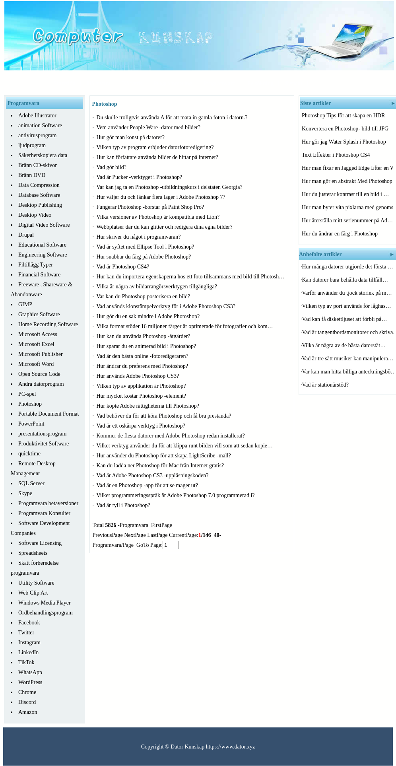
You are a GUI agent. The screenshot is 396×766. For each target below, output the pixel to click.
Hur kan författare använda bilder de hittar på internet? (158, 157)
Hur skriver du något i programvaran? (139, 237)
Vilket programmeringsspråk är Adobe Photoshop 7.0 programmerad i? (176, 495)
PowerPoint (31, 424)
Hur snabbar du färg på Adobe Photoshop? (144, 257)
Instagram (29, 642)
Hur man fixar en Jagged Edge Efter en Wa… (347, 168)
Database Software (39, 195)
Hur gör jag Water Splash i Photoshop (344, 142)
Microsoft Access (37, 334)
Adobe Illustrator (37, 116)
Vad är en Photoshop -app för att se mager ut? (148, 485)
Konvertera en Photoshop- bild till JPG (346, 129)
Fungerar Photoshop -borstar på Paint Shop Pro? (151, 207)
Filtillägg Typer (35, 265)
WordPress (30, 682)
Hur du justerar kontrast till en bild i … (345, 194)
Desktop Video (34, 215)
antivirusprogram (37, 135)
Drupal (26, 235)
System (293, 83)
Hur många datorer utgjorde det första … (347, 267)
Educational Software (42, 245)
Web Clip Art (33, 593)
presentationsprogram (42, 434)
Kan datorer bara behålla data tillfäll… (345, 280)
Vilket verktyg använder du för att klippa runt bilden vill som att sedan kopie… (185, 446)
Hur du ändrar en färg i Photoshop (340, 234)
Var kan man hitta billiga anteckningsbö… (348, 372)
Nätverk (132, 83)
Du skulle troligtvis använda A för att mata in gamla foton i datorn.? (173, 118)
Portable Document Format (48, 414)
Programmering (172, 83)
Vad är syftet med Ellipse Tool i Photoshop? (146, 247)
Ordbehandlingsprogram (45, 613)
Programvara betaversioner (48, 503)
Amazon (27, 712)
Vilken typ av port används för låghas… (346, 306)
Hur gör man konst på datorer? (131, 137)
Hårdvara (99, 83)
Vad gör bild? (112, 167)
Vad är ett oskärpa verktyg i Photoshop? (142, 426)
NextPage (135, 535)
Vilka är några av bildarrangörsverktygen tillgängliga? (158, 287)
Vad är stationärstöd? (326, 385)
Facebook (29, 623)
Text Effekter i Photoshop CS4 (336, 155)
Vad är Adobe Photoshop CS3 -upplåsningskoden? (153, 475)
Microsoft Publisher (40, 354)
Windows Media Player (44, 603)
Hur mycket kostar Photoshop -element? (142, 396)
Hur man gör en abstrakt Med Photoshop (347, 181)
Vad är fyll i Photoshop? (124, 505)
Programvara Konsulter (44, 513)
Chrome (27, 692)
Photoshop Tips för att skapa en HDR (344, 116)
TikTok (26, 662)
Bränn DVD (31, 175)
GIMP (25, 304)
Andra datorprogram (41, 384)
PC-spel (27, 394)
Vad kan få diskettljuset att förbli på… (344, 319)
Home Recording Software (48, 324)
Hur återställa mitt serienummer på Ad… (347, 221)
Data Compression (39, 185)
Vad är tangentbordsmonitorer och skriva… (348, 332)
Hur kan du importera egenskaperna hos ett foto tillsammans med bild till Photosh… (191, 277)
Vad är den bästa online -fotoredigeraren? (143, 356)
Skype (25, 493)
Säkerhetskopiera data (42, 155)
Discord (27, 702)
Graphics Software (39, 314)
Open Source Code (39, 374)
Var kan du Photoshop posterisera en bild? (144, 296)
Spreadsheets (32, 553)
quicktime (29, 454)
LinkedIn (28, 652)
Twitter (26, 633)
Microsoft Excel (36, 344)
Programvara (220, 83)
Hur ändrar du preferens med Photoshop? (143, 366)
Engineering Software (42, 255)
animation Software (40, 125)
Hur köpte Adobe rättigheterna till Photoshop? (149, 406)
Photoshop (30, 404)
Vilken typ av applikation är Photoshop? (142, 386)
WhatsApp (30, 672)
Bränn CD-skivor (37, 165)
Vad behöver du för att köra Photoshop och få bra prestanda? (165, 416)
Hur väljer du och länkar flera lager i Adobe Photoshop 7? (162, 197)
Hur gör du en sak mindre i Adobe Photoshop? (149, 316)
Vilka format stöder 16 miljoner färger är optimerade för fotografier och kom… (185, 326)
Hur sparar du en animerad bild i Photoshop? (147, 346)
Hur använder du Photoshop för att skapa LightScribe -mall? (165, 456)
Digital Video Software (44, 225)
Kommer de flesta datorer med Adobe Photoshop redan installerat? (172, 436)
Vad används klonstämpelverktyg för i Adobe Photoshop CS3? (167, 306)
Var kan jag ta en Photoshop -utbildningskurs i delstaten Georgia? (170, 187)
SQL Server (31, 483)
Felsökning (260, 83)
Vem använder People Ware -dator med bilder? (149, 127)
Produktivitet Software (43, 444)
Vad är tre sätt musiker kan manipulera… (348, 359)
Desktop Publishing (40, 205)
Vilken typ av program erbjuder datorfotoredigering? (156, 147)
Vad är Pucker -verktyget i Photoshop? (140, 177)
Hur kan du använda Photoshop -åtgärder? (144, 336)
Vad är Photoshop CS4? (124, 267)
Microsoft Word (36, 364)
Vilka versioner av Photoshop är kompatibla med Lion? (159, 217)
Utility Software (36, 583)
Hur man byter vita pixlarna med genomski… (347, 207)
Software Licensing (40, 543)
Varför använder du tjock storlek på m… (347, 293)
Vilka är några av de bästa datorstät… (344, 345)
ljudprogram (32, 145)
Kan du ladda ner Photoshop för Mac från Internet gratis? (161, 466)
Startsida (64, 83)
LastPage (157, 535)
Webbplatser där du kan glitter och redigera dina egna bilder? (165, 227)
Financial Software (39, 275)
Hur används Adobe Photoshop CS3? (139, 376)
